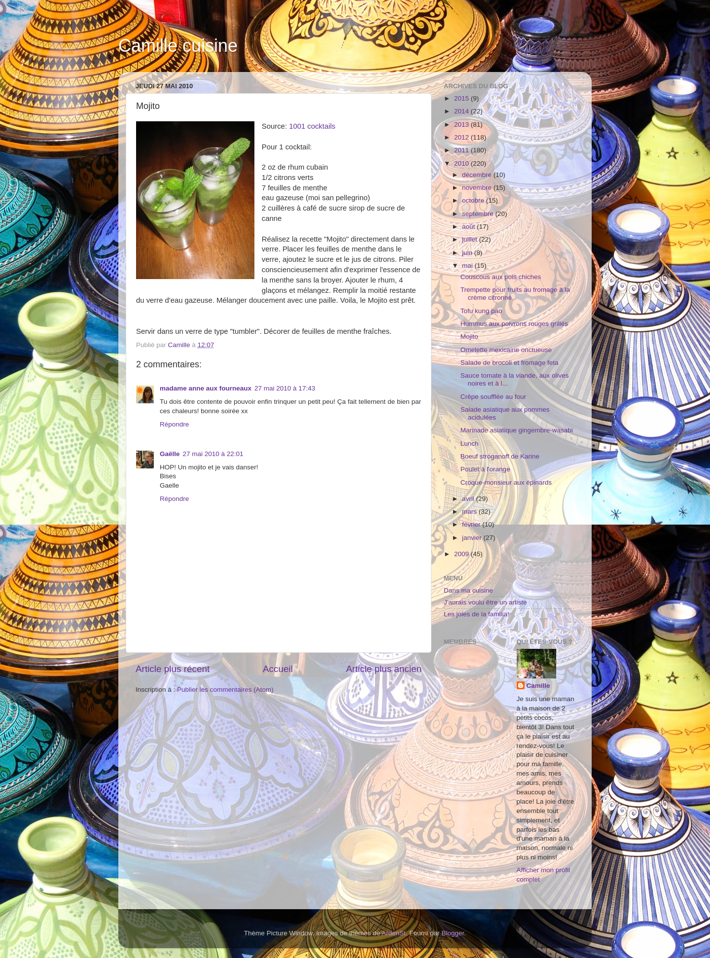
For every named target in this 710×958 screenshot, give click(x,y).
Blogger (453, 933)
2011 (462, 150)
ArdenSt (394, 933)
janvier (473, 537)
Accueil (278, 669)
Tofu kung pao (481, 311)
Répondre (174, 424)
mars (470, 511)
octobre (474, 200)
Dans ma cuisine (468, 590)
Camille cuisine (178, 45)
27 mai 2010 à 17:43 (284, 388)
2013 (462, 124)
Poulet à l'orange (485, 469)
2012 (462, 137)
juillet (470, 239)
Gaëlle (170, 454)
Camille (538, 685)
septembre (479, 213)
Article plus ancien (384, 669)
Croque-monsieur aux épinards (506, 482)
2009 (462, 554)
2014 (462, 111)
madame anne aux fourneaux (205, 388)
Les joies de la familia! (476, 614)
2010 (462, 163)
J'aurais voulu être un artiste (485, 602)
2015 (462, 98)
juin (468, 252)
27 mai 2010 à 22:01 (213, 454)
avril (469, 498)
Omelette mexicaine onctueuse (506, 350)
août (469, 226)
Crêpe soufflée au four (493, 396)
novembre (478, 187)
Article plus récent (173, 669)
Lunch (470, 443)
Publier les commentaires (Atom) (225, 689)
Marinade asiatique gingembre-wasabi (517, 430)
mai (468, 265)
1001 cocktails (312, 126)
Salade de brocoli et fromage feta (510, 362)
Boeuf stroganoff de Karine (500, 456)
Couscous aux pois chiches (501, 277)
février (472, 524)
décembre (478, 174)
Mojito (469, 336)
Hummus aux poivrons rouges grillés (514, 323)
